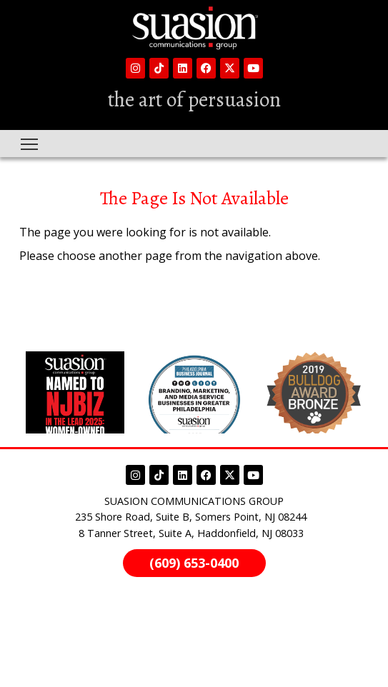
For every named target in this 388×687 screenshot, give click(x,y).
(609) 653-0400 (194, 562)
